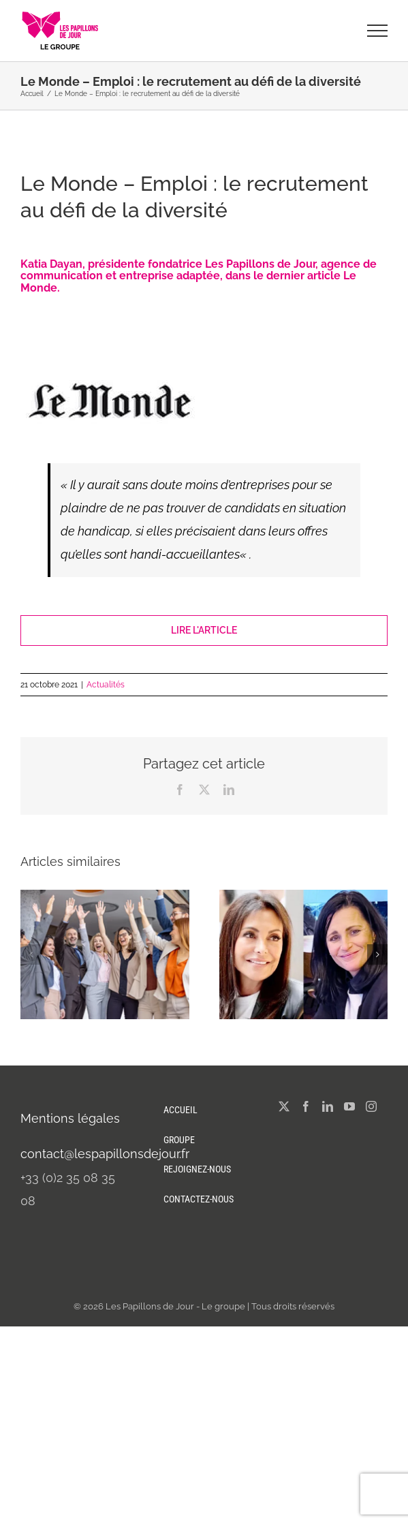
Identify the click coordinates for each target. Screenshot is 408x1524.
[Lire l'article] (204, 630)
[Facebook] (305, 1106)
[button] (30, 954)
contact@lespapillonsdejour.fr (104, 1154)
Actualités (106, 684)
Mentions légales (70, 1118)
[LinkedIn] (327, 1106)
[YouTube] (349, 1106)
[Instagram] (371, 1106)
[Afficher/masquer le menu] (377, 31)
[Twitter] (284, 1106)
